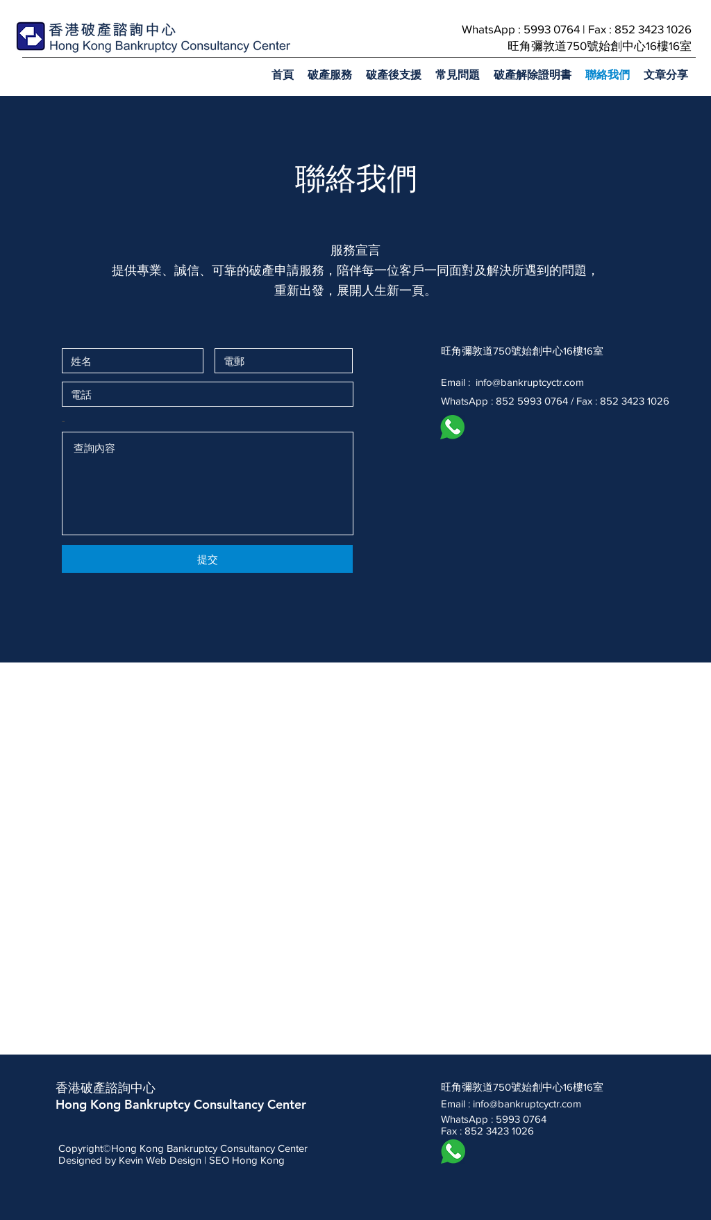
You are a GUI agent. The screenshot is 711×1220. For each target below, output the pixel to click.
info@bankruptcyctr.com (530, 382)
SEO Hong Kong (247, 1160)
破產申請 (274, 270)
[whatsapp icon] (452, 427)
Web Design (173, 1160)
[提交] (207, 559)
